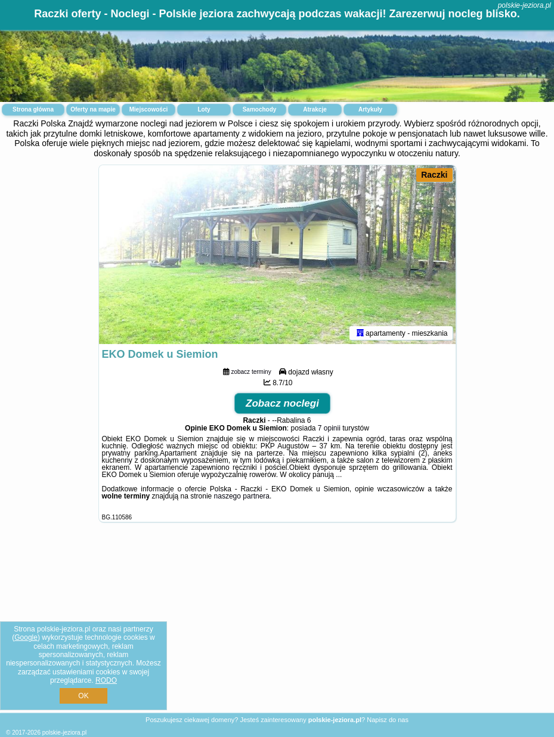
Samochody (260, 109)
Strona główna (33, 109)
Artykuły (370, 109)
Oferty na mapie (93, 109)
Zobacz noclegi (282, 403)
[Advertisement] (277, 626)
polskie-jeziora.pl (524, 5)
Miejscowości (148, 109)
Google (26, 637)
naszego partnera (242, 496)
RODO (106, 680)
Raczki (434, 174)
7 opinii (329, 428)
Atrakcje (314, 109)
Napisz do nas (387, 719)
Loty (203, 109)
